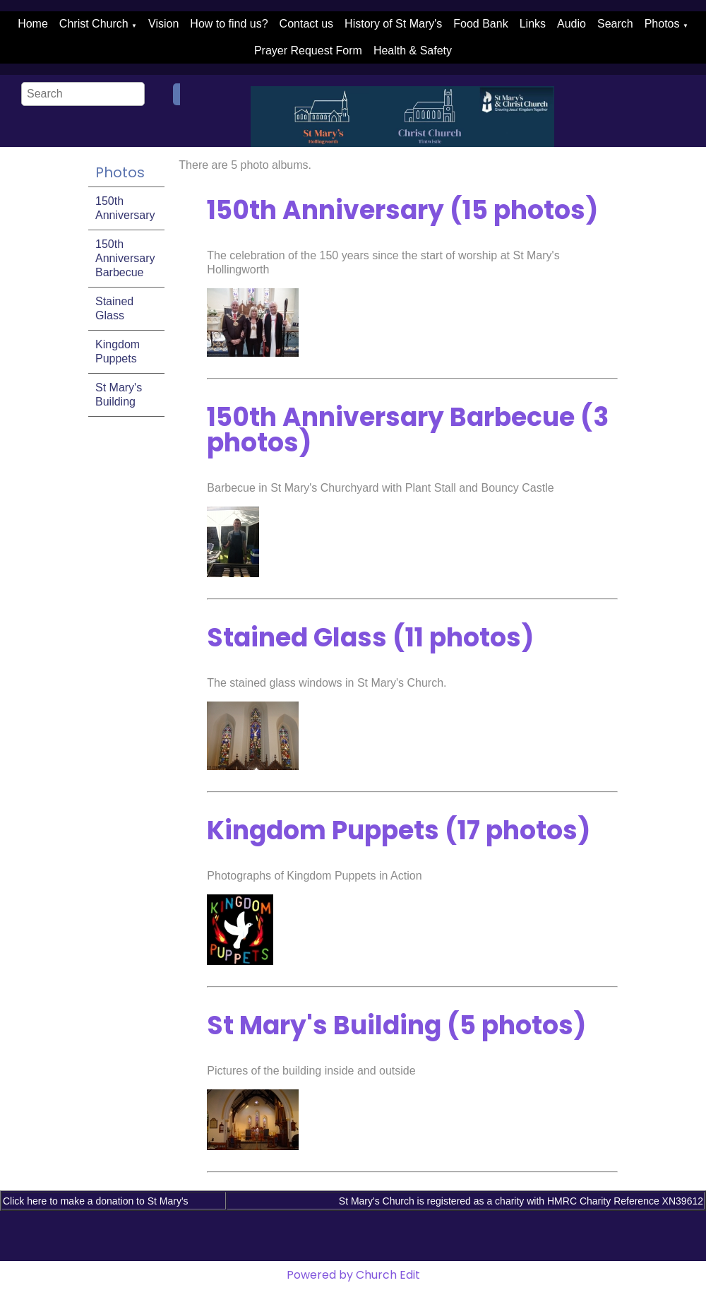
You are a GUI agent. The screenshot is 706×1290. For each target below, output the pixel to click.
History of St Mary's (393, 24)
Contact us (306, 24)
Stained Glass (114, 308)
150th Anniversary (125, 208)
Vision (163, 24)
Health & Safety (412, 51)
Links (533, 24)
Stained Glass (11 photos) (370, 638)
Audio (571, 24)
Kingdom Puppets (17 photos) (398, 830)
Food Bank (480, 24)
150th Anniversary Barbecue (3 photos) (408, 430)
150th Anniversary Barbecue (125, 258)
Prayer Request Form (308, 51)
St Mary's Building (118, 394)
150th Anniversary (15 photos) (402, 210)
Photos (662, 24)
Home (33, 24)
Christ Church (93, 24)
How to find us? (229, 24)
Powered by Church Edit (353, 1275)
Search (615, 24)
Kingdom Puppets (117, 351)
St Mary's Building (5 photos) (396, 1025)
